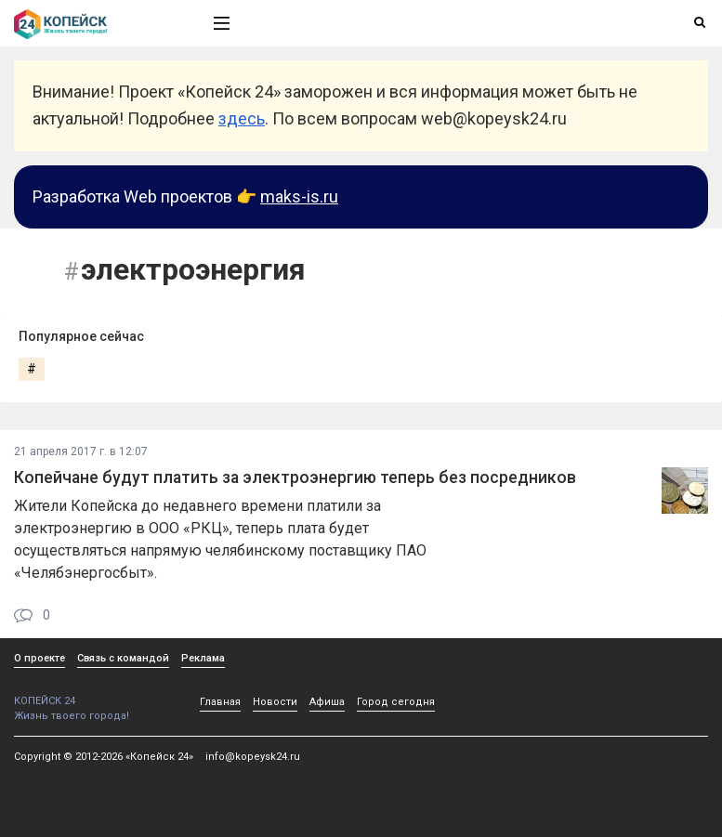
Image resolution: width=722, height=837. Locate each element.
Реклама (203, 658)
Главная (220, 702)
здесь (241, 118)
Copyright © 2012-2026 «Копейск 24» (103, 757)
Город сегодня (396, 702)
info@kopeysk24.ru (252, 757)
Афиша (327, 702)
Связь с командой (123, 658)
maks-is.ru (299, 196)
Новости (275, 702)
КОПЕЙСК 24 (94, 694)
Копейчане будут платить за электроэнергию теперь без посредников (295, 477)
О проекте (39, 658)
